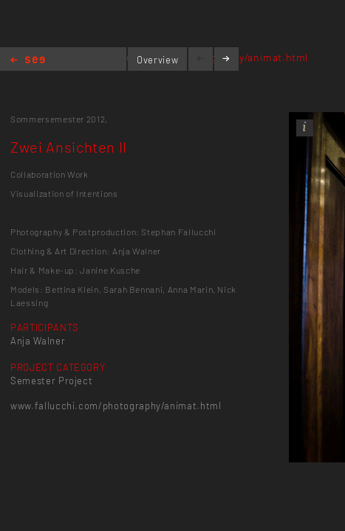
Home (27, 61)
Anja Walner (37, 341)
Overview (157, 60)
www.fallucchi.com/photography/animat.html (116, 406)
